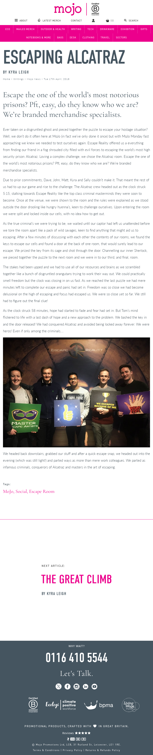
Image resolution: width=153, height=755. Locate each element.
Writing (76, 29)
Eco (7, 29)
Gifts (144, 29)
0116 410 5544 (76, 657)
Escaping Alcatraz (64, 57)
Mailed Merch (25, 29)
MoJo (8, 491)
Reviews (76, 733)
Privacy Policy (72, 750)
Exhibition (127, 29)
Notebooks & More (38, 37)
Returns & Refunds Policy (102, 750)
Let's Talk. (76, 673)
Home (6, 79)
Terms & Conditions (46, 750)
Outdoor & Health (53, 29)
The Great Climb (76, 579)
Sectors (121, 37)
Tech (90, 29)
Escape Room (42, 491)
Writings (18, 79)
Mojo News (34, 79)
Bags (60, 37)
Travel (105, 37)
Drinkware (107, 29)
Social (21, 491)
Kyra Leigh (19, 72)
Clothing (88, 37)
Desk (73, 37)
